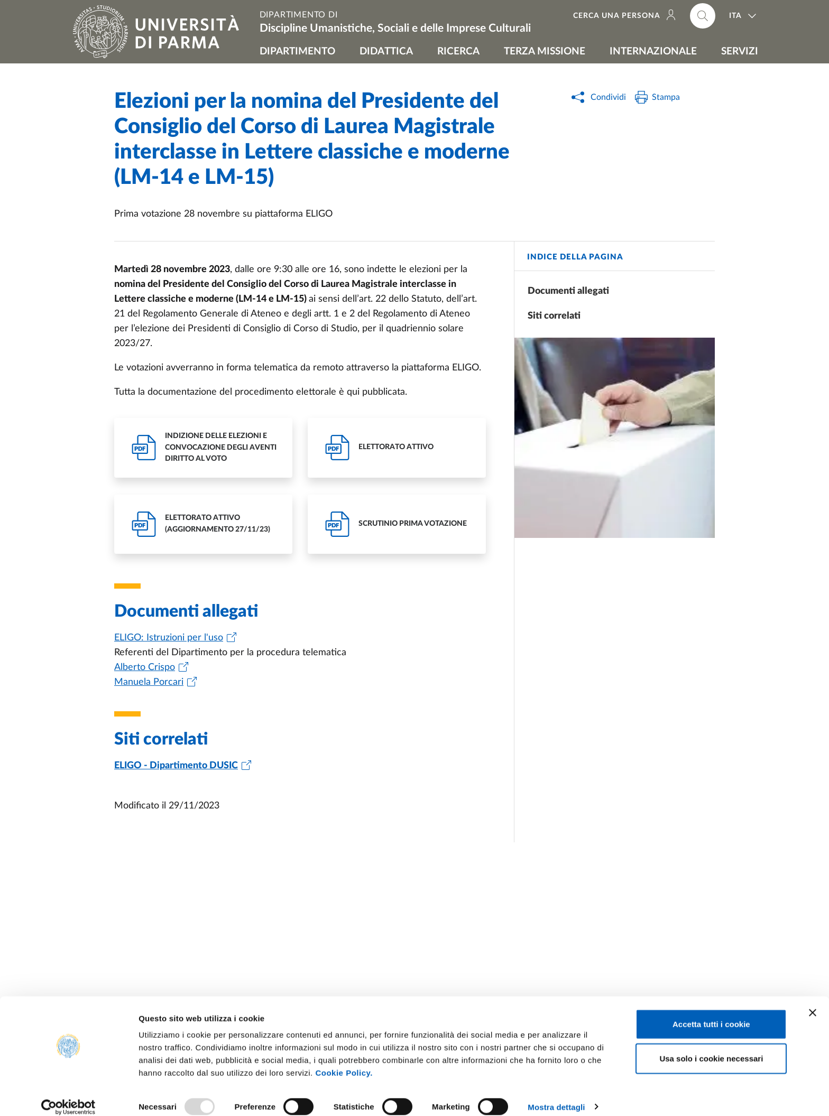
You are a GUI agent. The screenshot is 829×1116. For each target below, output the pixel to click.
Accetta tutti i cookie (711, 1012)
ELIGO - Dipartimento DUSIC (176, 765)
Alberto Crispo (144, 667)
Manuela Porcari (148, 682)
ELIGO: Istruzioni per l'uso (168, 638)
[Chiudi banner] (812, 1001)
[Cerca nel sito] (702, 16)
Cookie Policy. (343, 1060)
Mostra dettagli (556, 1095)
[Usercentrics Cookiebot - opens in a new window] (68, 1095)
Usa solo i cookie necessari (711, 1047)
